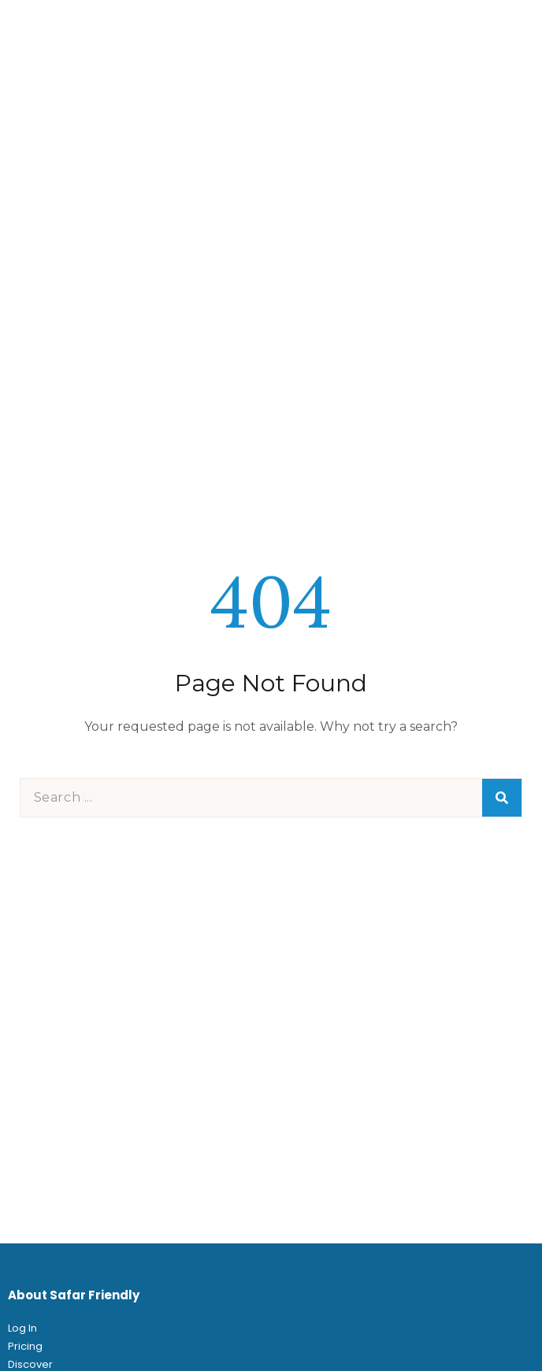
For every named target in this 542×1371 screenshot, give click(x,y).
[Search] (502, 798)
